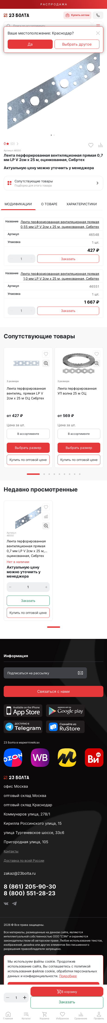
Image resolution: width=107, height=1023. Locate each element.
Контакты (11, 851)
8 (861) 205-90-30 (30, 886)
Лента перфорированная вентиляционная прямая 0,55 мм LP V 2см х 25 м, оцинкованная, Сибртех (60, 224)
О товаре (49, 204)
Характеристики (82, 204)
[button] (98, 26)
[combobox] (47, 26)
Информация (16, 655)
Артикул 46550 (12, 150)
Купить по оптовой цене (28, 460)
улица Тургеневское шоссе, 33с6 (34, 832)
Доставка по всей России (24, 860)
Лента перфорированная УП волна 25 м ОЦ (77, 390)
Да (30, 44)
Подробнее (68, 976)
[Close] (98, 33)
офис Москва (16, 786)
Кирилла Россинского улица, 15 (33, 823)
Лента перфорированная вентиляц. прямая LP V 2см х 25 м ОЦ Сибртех (26, 393)
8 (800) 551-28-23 (29, 893)
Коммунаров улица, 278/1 (27, 814)
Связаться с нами (53, 691)
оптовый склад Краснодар (28, 804)
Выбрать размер (28, 448)
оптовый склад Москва (25, 795)
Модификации (18, 204)
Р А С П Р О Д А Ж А (53, 4)
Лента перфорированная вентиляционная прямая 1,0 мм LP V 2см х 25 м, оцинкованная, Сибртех (60, 276)
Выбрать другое (77, 44)
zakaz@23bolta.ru (20, 873)
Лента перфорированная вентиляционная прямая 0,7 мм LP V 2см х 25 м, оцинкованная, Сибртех (26, 548)
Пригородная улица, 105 (26, 842)
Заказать (67, 1002)
